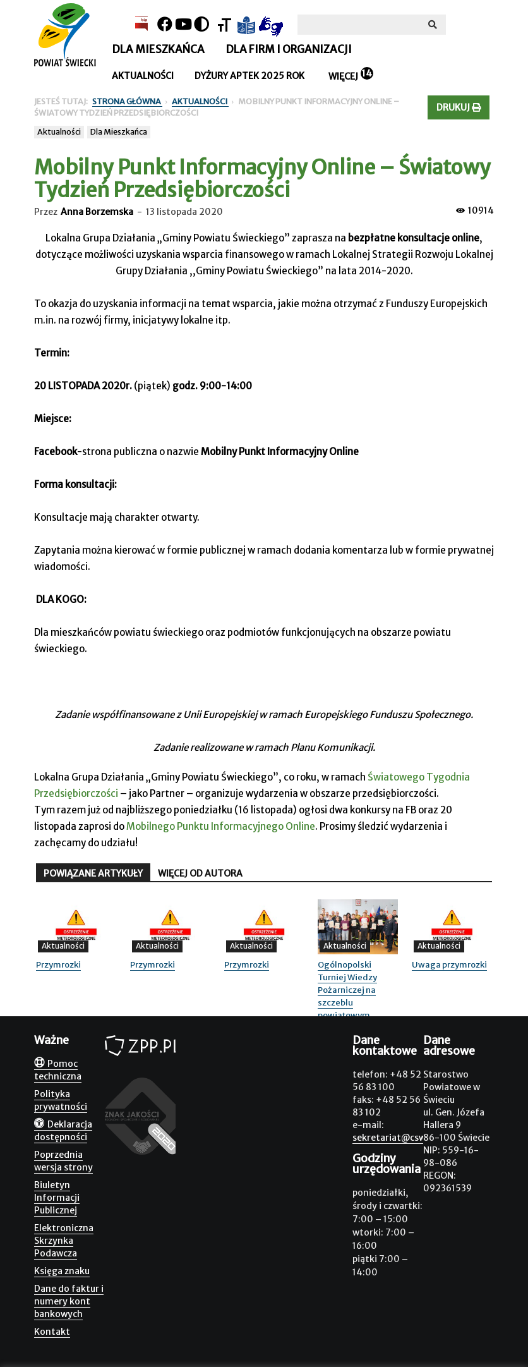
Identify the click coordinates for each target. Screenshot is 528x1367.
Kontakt (52, 1331)
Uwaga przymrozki (449, 964)
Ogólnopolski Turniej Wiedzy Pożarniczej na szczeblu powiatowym (347, 990)
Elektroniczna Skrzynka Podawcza (63, 1240)
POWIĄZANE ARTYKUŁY (93, 873)
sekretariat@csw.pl (394, 1137)
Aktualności (143, 76)
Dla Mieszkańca (118, 132)
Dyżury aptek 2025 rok (249, 76)
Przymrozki (58, 964)
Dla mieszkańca (158, 49)
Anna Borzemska (97, 211)
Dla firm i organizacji (288, 49)
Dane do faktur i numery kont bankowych (69, 1301)
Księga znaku (62, 1271)
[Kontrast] (201, 24)
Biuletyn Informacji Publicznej (57, 1197)
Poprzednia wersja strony (63, 1161)
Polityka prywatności (60, 1100)
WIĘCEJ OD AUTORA (200, 873)
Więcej (343, 76)
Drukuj (458, 107)
